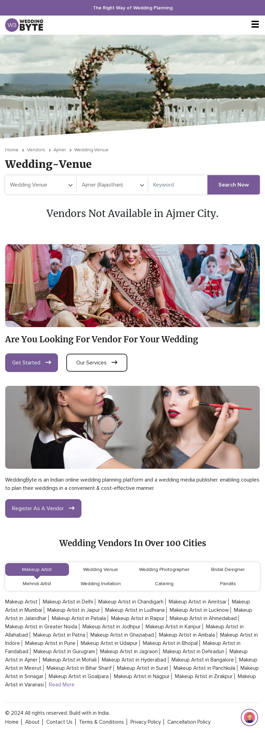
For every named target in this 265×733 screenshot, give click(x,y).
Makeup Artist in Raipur (138, 618)
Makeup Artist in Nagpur (142, 676)
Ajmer (59, 150)
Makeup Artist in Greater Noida (41, 626)
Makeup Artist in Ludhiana (135, 610)
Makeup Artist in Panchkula (204, 668)
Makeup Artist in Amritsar (198, 602)
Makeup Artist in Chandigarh (131, 602)
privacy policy (145, 722)
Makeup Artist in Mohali (70, 660)
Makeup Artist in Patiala (79, 618)
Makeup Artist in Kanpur (173, 626)
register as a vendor (43, 508)
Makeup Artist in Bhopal (170, 643)
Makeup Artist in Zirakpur (204, 676)
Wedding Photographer (164, 569)
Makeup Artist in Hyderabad (134, 660)
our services (96, 362)
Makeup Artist (37, 569)
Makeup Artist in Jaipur (73, 610)
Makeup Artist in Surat (142, 668)
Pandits (228, 584)
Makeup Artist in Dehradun (193, 651)
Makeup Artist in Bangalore (202, 660)
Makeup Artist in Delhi (68, 602)
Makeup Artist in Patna (59, 635)
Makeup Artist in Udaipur (109, 643)
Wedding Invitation (101, 584)
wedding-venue (91, 150)
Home (12, 150)
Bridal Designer (228, 569)
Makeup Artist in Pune (50, 643)
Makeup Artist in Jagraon (129, 651)
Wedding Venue (100, 569)
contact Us (59, 722)
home (12, 722)
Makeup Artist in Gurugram (64, 651)
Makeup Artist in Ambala (187, 635)
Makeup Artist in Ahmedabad (203, 618)
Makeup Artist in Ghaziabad (122, 635)
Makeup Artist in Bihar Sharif (79, 668)
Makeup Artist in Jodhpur (111, 626)
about (32, 722)
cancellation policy (188, 722)
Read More (62, 685)
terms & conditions (101, 722)
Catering (164, 584)
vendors (36, 150)
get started (31, 362)
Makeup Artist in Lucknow (199, 610)
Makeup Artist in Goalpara (79, 676)
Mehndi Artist (37, 584)
